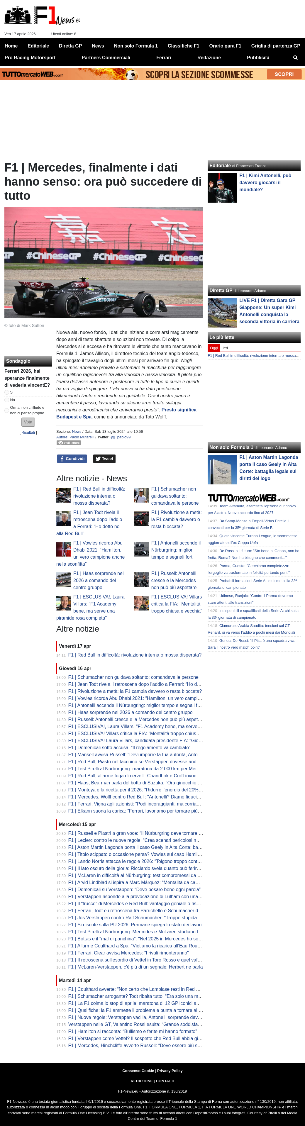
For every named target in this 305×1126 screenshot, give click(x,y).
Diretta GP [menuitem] (70, 45)
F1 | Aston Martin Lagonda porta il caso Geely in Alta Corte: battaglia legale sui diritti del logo (164, 847)
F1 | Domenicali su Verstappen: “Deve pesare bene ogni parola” (134, 889)
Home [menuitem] (11, 45)
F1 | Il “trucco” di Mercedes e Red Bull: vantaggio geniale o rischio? (138, 903)
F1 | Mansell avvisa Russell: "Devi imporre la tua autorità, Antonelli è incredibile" (151, 754)
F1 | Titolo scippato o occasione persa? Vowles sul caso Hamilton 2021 (142, 854)
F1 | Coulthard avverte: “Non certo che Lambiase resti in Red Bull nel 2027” (146, 989)
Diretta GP (220, 290)
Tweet (104, 459)
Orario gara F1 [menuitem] (225, 45)
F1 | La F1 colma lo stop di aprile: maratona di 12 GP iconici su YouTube (143, 1003)
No (12, 400)
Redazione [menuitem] (209, 57)
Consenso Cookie (138, 1071)
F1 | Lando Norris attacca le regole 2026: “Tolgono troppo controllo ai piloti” (146, 861)
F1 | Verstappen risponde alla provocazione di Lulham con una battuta (141, 896)
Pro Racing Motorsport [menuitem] (30, 57)
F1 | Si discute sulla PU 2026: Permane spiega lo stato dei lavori (135, 924)
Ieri (225, 348)
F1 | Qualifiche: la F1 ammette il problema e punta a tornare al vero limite (144, 1010)
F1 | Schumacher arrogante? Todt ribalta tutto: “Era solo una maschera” (142, 996)
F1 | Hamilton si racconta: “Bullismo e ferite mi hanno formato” (132, 1031)
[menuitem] (295, 57)
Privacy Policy (170, 1071)
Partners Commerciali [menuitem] (106, 57)
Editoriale (220, 165)
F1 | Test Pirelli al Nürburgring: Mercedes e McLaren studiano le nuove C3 (145, 931)
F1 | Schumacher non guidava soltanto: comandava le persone (175, 496)
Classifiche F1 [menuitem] (183, 45)
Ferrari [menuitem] (163, 57)
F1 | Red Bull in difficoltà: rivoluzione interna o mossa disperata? (99, 496)
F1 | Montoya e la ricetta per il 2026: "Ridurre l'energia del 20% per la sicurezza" (151, 789)
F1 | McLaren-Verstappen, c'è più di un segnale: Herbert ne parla (135, 966)
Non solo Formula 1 (231, 447)
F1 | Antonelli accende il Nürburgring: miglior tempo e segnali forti (176, 549)
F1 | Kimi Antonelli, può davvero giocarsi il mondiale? (265, 182)
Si (11, 392)
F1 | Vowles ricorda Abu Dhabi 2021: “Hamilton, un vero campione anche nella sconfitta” (159, 698)
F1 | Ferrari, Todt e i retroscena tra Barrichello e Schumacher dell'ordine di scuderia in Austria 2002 (170, 910)
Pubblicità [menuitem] (258, 57)
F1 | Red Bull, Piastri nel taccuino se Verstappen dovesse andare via (139, 761)
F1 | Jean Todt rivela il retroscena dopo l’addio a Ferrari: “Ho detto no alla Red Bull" (154, 684)
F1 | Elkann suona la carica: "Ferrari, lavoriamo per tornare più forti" (138, 810)
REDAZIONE (142, 1081)
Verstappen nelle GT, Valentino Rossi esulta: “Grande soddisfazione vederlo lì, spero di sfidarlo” (167, 1024)
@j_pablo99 (121, 437)
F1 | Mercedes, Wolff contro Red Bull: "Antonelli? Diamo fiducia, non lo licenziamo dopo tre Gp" (167, 796)
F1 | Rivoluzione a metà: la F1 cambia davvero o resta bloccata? (176, 519)
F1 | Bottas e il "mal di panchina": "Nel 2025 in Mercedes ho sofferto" (139, 938)
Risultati (28, 432)
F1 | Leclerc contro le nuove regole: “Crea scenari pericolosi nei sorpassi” (144, 840)
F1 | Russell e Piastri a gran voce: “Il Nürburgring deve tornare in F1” (139, 833)
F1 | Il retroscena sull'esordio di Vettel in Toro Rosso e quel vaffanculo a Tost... (149, 959)
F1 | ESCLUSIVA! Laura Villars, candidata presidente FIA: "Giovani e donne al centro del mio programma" (178, 740)
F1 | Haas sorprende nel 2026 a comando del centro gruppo (98, 580)
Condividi (72, 459)
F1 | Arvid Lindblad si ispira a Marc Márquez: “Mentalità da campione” (140, 882)
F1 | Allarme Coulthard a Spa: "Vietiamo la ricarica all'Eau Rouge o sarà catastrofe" (154, 945)
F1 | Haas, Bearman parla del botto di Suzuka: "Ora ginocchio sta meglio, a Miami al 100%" (163, 782)
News (76, 431)
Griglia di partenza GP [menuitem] (275, 45)
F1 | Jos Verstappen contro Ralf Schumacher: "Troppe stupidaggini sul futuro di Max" (156, 917)
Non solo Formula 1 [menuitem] (136, 45)
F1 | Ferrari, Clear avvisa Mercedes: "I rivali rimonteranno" (128, 952)
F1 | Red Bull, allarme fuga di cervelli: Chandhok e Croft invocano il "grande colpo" (153, 775)
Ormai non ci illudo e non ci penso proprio (27, 410)
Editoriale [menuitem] (38, 45)
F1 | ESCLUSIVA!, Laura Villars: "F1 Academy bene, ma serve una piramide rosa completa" (163, 726)
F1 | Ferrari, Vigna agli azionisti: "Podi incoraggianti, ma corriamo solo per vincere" (153, 803)
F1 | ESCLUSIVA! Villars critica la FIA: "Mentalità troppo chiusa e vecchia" (176, 603)
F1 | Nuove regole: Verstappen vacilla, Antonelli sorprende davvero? (139, 1017)
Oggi (214, 348)
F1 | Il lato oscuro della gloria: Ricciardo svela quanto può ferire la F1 (139, 868)
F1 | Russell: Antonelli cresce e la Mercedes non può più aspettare (174, 580)
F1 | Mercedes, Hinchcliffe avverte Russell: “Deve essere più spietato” (140, 1045)
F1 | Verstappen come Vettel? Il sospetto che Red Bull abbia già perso (141, 1038)
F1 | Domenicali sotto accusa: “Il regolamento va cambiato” (129, 747)
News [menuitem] (98, 45)
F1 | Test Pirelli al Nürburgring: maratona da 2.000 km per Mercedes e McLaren (150, 768)
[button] (28, 422)
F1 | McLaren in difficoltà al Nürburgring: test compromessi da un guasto (143, 875)
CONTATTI (165, 1081)
